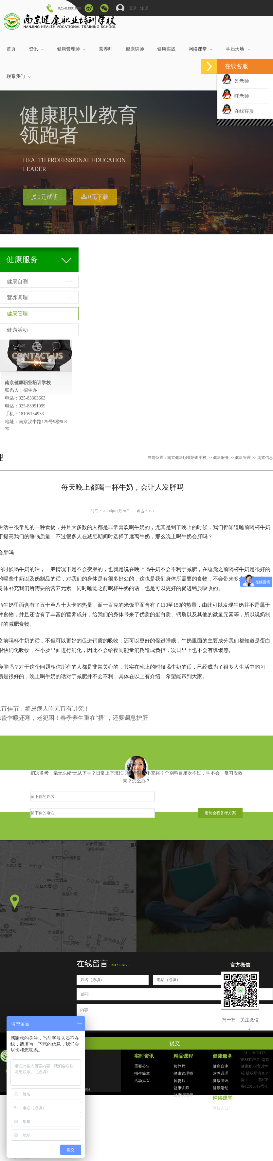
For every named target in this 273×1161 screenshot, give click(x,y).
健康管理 (17, 313)
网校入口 (220, 1108)
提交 (175, 1043)
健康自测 (17, 281)
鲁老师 (235, 81)
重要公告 (142, 1066)
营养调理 (17, 297)
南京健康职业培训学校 (187, 457)
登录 (126, 6)
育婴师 (179, 1080)
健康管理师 (183, 1073)
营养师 (179, 1066)
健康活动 (17, 330)
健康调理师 (183, 1095)
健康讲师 (181, 1088)
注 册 (144, 8)
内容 (163, 1017)
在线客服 (238, 111)
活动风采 (142, 1080)
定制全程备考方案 (220, 813)
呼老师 (235, 96)
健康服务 (221, 457)
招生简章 (142, 1073)
